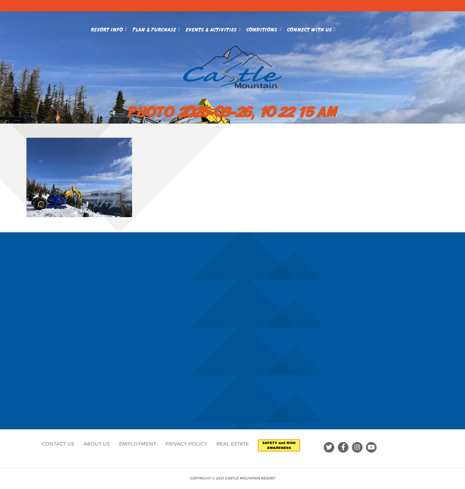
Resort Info (109, 28)
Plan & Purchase (156, 28)
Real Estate (232, 444)
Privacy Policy (186, 444)
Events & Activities (213, 28)
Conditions (263, 28)
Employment (137, 444)
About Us (96, 444)
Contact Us (58, 444)
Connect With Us (311, 28)
